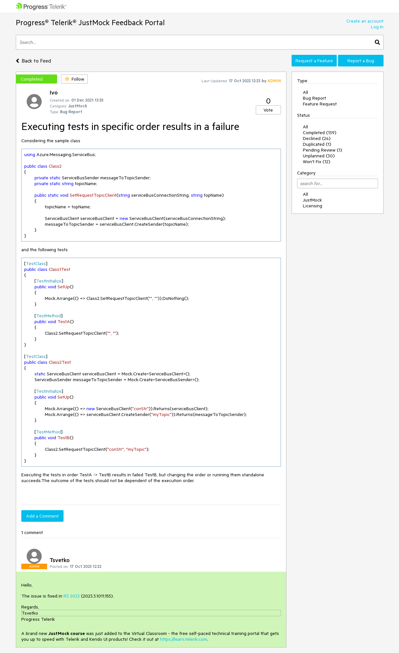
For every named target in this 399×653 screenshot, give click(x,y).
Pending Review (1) (322, 150)
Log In (377, 27)
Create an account (365, 21)
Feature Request (320, 104)
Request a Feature (314, 61)
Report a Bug (360, 61)
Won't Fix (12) (316, 161)
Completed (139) (319, 132)
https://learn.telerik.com (183, 639)
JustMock (312, 200)
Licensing (312, 206)
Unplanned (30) (319, 156)
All (305, 92)
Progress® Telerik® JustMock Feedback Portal (90, 22)
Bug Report (314, 98)
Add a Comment (42, 516)
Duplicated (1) (317, 144)
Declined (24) (317, 138)
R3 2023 (72, 596)
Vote (268, 110)
